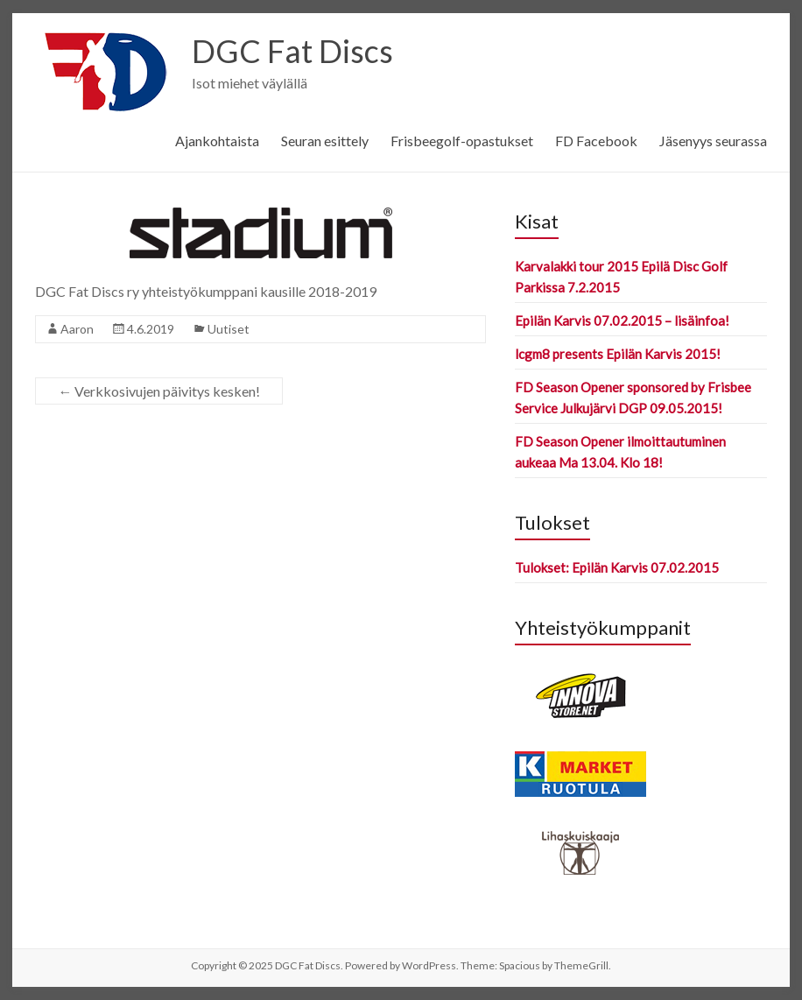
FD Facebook (596, 140)
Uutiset (229, 328)
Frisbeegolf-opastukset (461, 140)
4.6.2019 (150, 328)
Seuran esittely (325, 140)
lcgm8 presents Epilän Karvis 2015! (618, 354)
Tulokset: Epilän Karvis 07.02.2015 (617, 567)
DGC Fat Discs (292, 51)
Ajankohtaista (217, 140)
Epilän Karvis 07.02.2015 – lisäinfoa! (622, 320)
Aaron (77, 328)
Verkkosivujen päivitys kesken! (159, 391)
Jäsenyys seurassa (713, 140)
